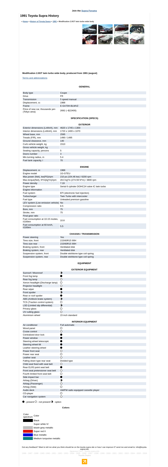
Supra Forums (89, 10)
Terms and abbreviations (34, 78)
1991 (55, 21)
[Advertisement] (84, 5)
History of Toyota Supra (40, 21)
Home (25, 21)
